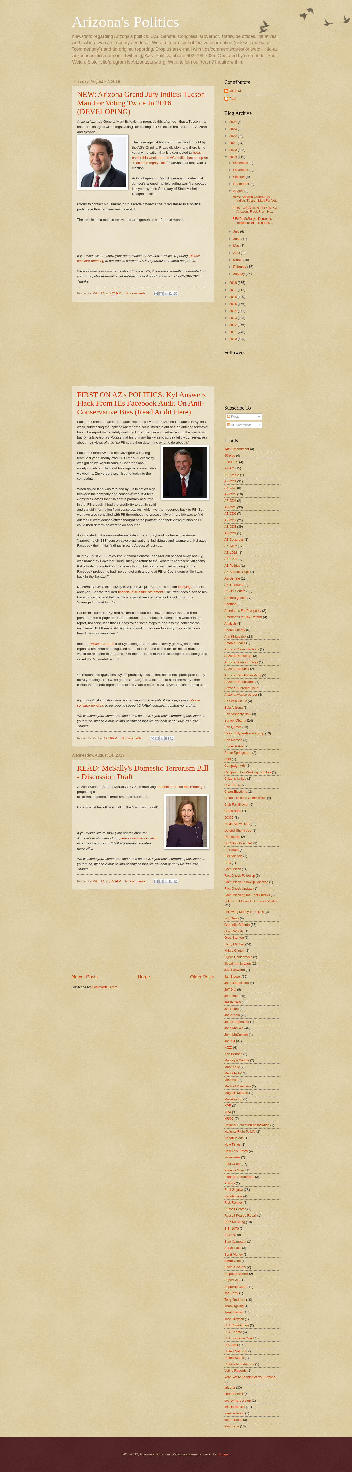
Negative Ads (234, 1138)
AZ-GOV (230, 546)
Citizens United (235, 778)
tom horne (231, 1426)
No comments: (136, 293)
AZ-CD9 (230, 533)
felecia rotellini (234, 1407)
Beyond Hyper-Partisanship (244, 733)
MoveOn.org (233, 1099)
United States (234, 1358)
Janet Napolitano (236, 983)
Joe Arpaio (232, 1015)
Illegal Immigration (237, 963)
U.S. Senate (233, 1332)
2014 (233, 311)
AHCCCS (231, 462)
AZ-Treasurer (234, 585)
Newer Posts (85, 976)
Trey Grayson (234, 1319)
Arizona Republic (236, 669)
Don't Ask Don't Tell (238, 843)
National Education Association (246, 1125)
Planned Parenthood (239, 1177)
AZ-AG (229, 468)
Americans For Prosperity (242, 611)
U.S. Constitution (236, 1325)
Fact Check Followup (239, 876)
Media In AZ (233, 1073)
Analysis (230, 623)
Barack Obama (235, 720)
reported (102, 644)
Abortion (230, 604)
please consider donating (138, 838)
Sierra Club (232, 1261)
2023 (233, 129)
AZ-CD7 (230, 520)
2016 (233, 297)
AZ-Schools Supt (236, 572)
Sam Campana (235, 1241)
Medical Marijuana (237, 1086)
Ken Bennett (233, 1054)
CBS (227, 759)
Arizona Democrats (238, 656)
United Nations (235, 1351)
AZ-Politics (232, 565)
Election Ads (233, 856)
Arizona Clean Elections (241, 649)
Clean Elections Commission (245, 798)
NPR (227, 1105)
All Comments (239, 425)
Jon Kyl (229, 1041)
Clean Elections (235, 791)
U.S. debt (231, 1345)
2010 (233, 339)
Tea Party (231, 1293)
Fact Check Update (238, 888)
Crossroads (232, 811)
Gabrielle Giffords (237, 925)
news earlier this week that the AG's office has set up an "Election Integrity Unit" (170, 158)
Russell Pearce (235, 1209)
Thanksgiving (234, 1306)
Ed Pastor (231, 850)
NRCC (229, 1118)
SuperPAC (232, 1280)
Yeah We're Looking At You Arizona (249, 1377)
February (240, 267)
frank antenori (234, 1413)
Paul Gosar (232, 1164)
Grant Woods (234, 931)
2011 (233, 332)
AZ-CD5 (230, 507)
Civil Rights (232, 785)
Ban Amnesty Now (237, 714)
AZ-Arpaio (231, 475)
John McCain (233, 1028)
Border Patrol (234, 746)
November (241, 170)
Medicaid (231, 1080)
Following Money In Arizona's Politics (251, 901)
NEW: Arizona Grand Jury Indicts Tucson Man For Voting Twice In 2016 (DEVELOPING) (141, 103)
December (241, 163)
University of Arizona (239, 1364)
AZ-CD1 (230, 481)
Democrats (232, 837)
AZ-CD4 (230, 501)
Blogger (223, 1454)
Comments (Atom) (105, 987)
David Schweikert (237, 824)
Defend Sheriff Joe (237, 830)
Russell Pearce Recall (240, 1215)
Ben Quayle (232, 727)
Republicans (233, 1196)
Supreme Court (235, 1287)
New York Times (236, 1151)
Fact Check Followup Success (246, 882)
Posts (233, 416)
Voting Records (235, 1370)
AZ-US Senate (234, 591)
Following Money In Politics (244, 912)
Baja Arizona (233, 707)
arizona (229, 1387)
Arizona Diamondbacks (241, 662)
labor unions (233, 1420)
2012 (233, 325)
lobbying (184, 587)
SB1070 (230, 1235)
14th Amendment (236, 449)
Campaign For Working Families (247, 772)
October (239, 177)
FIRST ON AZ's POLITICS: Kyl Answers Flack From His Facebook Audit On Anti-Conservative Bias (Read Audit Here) (141, 403)
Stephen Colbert (236, 1274)
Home (144, 976)
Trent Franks (233, 1312)
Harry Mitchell (234, 944)
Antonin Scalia (234, 643)
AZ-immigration (235, 598)
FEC (227, 863)
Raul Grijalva (233, 1190)
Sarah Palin (232, 1248)
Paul (232, 98)
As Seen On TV (235, 701)
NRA (227, 1112)
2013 (233, 318)
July (236, 231)
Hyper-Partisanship (238, 957)
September (241, 184)
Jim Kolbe (231, 1009)
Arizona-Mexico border (240, 694)
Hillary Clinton (234, 950)
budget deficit (234, 1394)
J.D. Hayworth (234, 970)
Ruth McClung (234, 1222)
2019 (233, 157)
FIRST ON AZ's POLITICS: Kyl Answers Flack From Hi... (254, 209)
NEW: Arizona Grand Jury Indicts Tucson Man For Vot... (255, 198)
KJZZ (228, 1048)
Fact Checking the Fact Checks (247, 895)
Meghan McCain (236, 1093)
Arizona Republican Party (242, 675)
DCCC (229, 817)
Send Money (233, 1254)
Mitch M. (235, 91)
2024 (233, 122)
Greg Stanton (234, 937)
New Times (232, 1144)
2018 (233, 283)
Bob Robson (233, 740)
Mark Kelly (232, 1067)
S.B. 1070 (231, 1228)
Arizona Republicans (239, 682)
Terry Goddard (234, 1300)
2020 (233, 150)
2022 (233, 136)
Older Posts (202, 976)
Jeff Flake (231, 996)
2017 (233, 290)
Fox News (231, 918)
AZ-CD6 (230, 513)
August (238, 191)
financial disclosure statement (140, 592)
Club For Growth (236, 804)
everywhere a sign (237, 1400)
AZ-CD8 (230, 526)
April (237, 253)
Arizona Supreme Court (241, 688)
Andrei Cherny (234, 630)
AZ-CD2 (230, 488)
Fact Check (232, 869)
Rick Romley (233, 1202)
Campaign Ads (235, 766)
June (237, 239)
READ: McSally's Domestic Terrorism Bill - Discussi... (252, 220)
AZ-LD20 (231, 559)
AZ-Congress (234, 539)
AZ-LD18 (231, 552)
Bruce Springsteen (237, 753)
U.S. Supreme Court (239, 1338)
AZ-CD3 (230, 494)
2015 (233, 304)
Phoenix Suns (234, 1170)
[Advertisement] (143, 344)
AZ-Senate (232, 578)
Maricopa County (236, 1060)
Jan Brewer (232, 976)
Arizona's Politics (125, 21)
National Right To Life (239, 1131)
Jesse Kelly (232, 1002)
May (236, 245)
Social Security (235, 1267)
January (239, 274)
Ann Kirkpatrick (235, 636)
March (238, 260)
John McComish (236, 1035)
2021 (233, 143)
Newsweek (232, 1157)
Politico (229, 1183)
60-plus (229, 455)
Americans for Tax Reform (243, 617)
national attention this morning (179, 787)
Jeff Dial (230, 989)
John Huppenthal (236, 1022)
